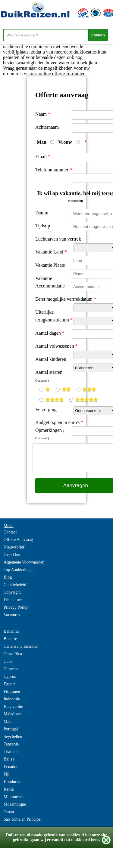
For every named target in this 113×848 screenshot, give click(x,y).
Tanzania (11, 744)
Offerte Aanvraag (18, 539)
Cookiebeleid (15, 584)
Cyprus (10, 676)
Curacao (11, 669)
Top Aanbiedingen (19, 569)
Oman (9, 812)
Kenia (9, 789)
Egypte (10, 684)
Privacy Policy (16, 607)
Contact (10, 532)
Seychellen (13, 736)
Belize (9, 759)
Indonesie (12, 699)
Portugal (11, 729)
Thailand (11, 751)
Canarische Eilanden (21, 646)
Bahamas (11, 631)
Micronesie (13, 796)
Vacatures (12, 615)
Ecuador (11, 766)
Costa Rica (13, 654)
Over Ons (12, 554)
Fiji (6, 774)
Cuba (8, 661)
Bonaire (10, 639)
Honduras (12, 781)
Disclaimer (13, 600)
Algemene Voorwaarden (24, 562)
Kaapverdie (13, 706)
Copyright (12, 592)
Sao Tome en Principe (22, 819)
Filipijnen (12, 691)
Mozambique (15, 804)
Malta (9, 721)
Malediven (13, 714)
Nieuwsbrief (14, 547)
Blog (8, 577)
